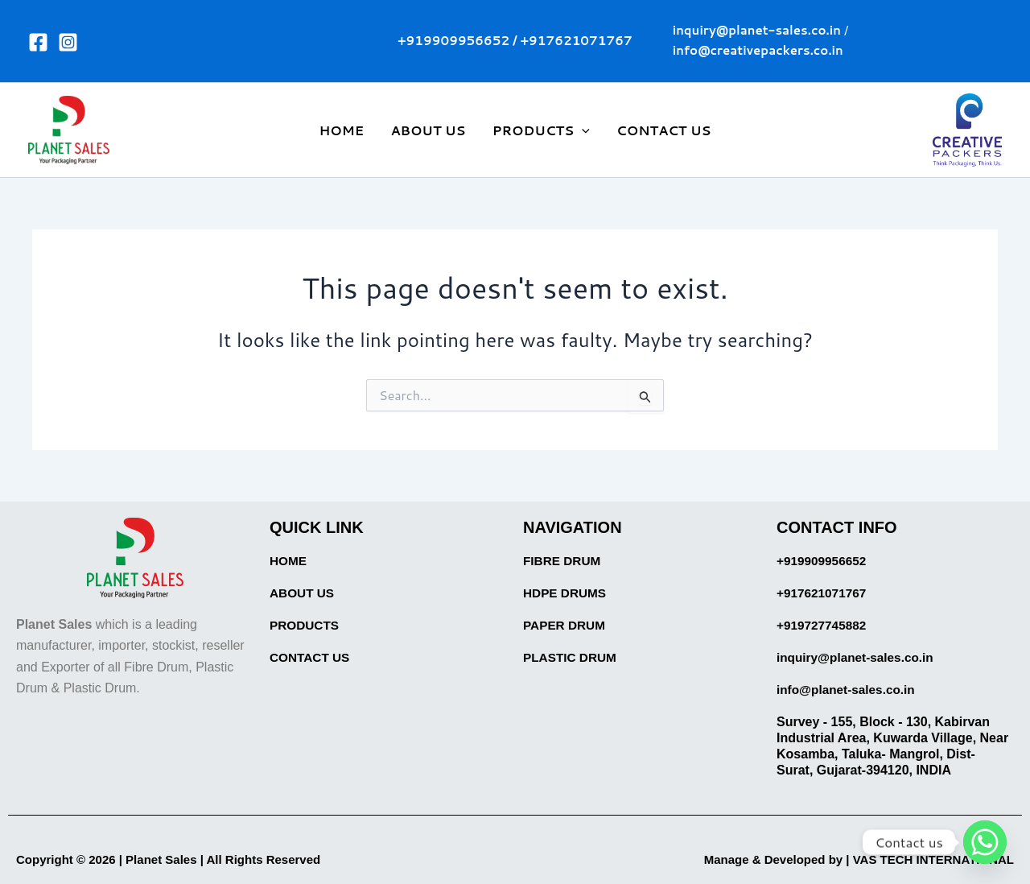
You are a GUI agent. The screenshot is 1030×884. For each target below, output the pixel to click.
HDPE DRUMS (566, 593)
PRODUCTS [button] (540, 130)
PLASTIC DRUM (571, 657)
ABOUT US (428, 130)
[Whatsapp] (985, 842)
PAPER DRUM (565, 625)
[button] (582, 130)
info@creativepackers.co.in (758, 50)
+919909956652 (453, 40)
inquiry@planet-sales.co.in (858, 657)
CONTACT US (662, 130)
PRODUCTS (306, 625)
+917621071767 (576, 40)
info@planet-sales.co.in (849, 689)
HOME (343, 130)
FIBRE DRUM (563, 561)
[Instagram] (68, 42)
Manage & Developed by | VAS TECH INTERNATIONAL (848, 859)
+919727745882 (823, 625)
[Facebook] (38, 42)
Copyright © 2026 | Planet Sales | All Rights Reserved (178, 859)
